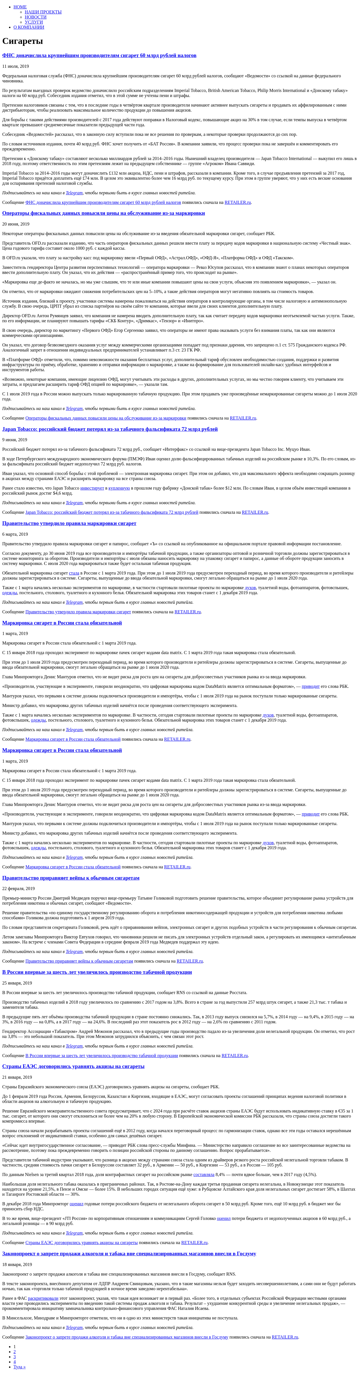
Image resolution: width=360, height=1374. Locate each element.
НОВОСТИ (36, 17)
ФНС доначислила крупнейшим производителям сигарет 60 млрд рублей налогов (99, 55)
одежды (9, 592)
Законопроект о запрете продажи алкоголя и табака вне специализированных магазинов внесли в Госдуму (129, 1253)
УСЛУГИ (34, 22)
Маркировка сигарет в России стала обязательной (62, 623)
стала (74, 573)
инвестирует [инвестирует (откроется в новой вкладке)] (92, 488)
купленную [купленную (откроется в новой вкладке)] (119, 488)
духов (250, 587)
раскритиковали (43, 1298)
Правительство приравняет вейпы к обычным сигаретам (71, 878)
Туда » (20, 1366)
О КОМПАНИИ (29, 27)
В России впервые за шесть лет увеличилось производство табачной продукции (97, 972)
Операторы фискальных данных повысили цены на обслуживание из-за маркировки (103, 213)
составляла (204, 1174)
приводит (311, 686)
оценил (77, 1203)
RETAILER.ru (238, 202)
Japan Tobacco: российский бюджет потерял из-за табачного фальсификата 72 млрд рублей (110, 429)
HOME (20, 6)
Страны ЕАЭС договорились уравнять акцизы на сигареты (73, 1066)
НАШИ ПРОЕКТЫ (43, 12)
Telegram (74, 192)
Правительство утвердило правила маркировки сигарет (69, 523)
